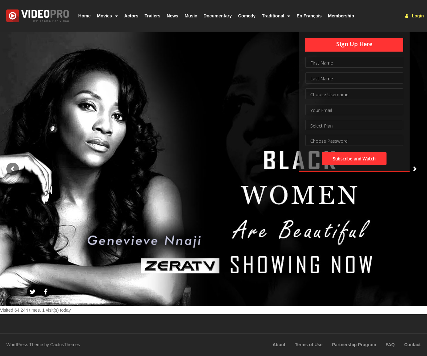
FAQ (390, 344)
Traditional (276, 15)
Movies (107, 15)
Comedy (247, 15)
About (279, 344)
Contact (412, 344)
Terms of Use (309, 344)
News (172, 15)
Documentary (217, 15)
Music (191, 15)
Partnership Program (354, 344)
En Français (309, 15)
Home (84, 15)
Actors (131, 15)
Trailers (152, 15)
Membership (341, 15)
